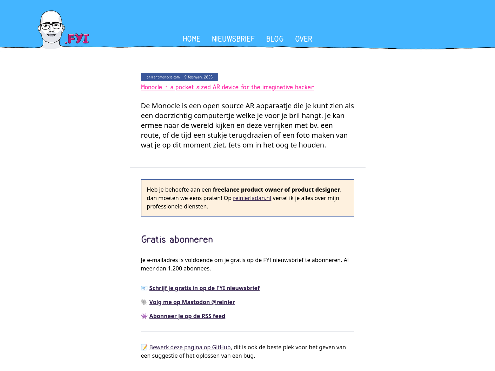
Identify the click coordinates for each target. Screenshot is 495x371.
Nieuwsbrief (233, 39)
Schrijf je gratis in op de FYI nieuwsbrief (204, 288)
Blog (275, 39)
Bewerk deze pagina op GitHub (190, 347)
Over (303, 39)
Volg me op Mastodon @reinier (192, 302)
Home (192, 39)
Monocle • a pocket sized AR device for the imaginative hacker (227, 87)
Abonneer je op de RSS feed (187, 316)
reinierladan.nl (252, 198)
